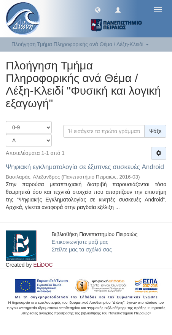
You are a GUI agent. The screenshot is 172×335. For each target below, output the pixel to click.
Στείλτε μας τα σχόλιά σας (82, 249)
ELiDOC (43, 265)
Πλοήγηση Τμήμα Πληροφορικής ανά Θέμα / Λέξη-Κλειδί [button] (80, 44)
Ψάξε (155, 131)
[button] (98, 9)
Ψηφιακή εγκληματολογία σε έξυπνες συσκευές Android (85, 167)
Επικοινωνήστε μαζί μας (80, 242)
